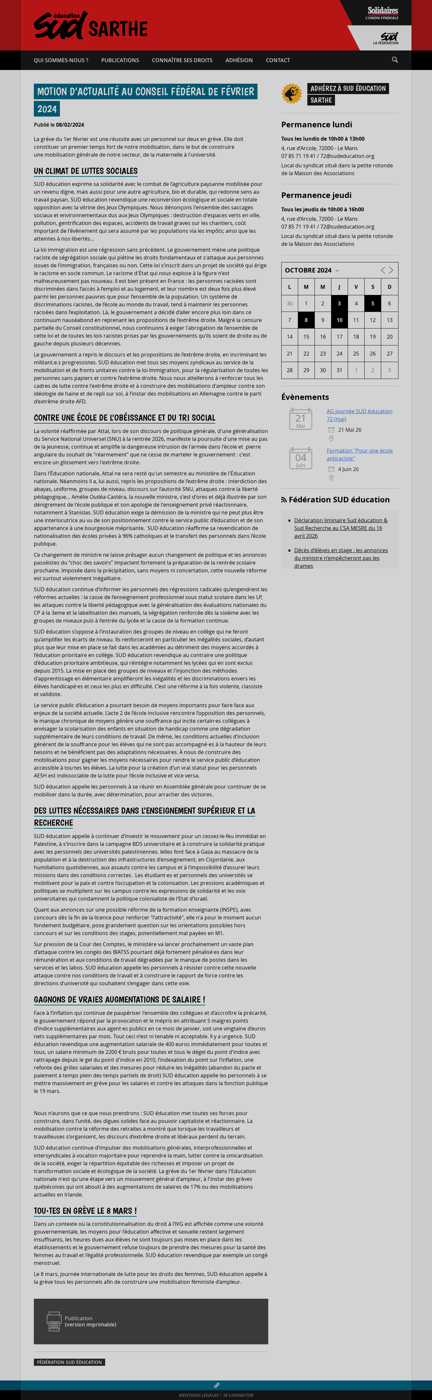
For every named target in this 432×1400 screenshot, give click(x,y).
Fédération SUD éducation (69, 1362)
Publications (120, 60)
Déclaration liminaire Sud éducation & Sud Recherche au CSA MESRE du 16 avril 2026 (341, 528)
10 (339, 320)
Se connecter (238, 1395)
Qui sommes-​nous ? (61, 60)
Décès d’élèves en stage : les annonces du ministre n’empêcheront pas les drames (341, 558)
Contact (278, 60)
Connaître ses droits (182, 60)
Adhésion (239, 60)
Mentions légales (199, 1395)
